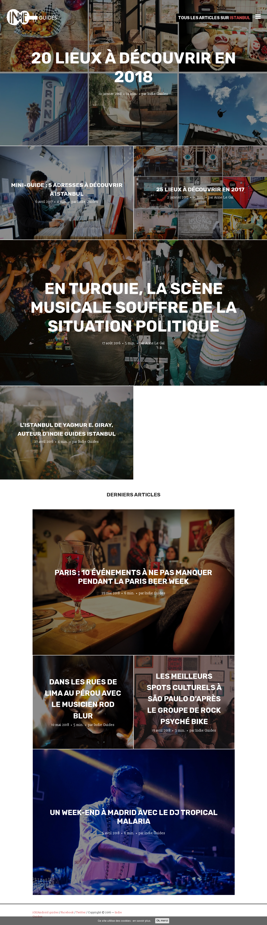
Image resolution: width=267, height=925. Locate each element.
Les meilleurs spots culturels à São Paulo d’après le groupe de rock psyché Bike (184, 699)
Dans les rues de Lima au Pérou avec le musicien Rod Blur (83, 699)
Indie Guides (157, 94)
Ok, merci (162, 920)
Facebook (67, 912)
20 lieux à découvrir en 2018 (133, 67)
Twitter (81, 912)
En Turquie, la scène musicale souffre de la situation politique (133, 307)
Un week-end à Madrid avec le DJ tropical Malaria (134, 816)
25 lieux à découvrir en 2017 (200, 189)
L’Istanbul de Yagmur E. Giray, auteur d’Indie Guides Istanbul (67, 429)
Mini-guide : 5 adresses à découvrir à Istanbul (66, 189)
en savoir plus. (142, 920)
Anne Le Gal (224, 197)
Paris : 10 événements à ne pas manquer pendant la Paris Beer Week (133, 577)
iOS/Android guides (46, 912)
